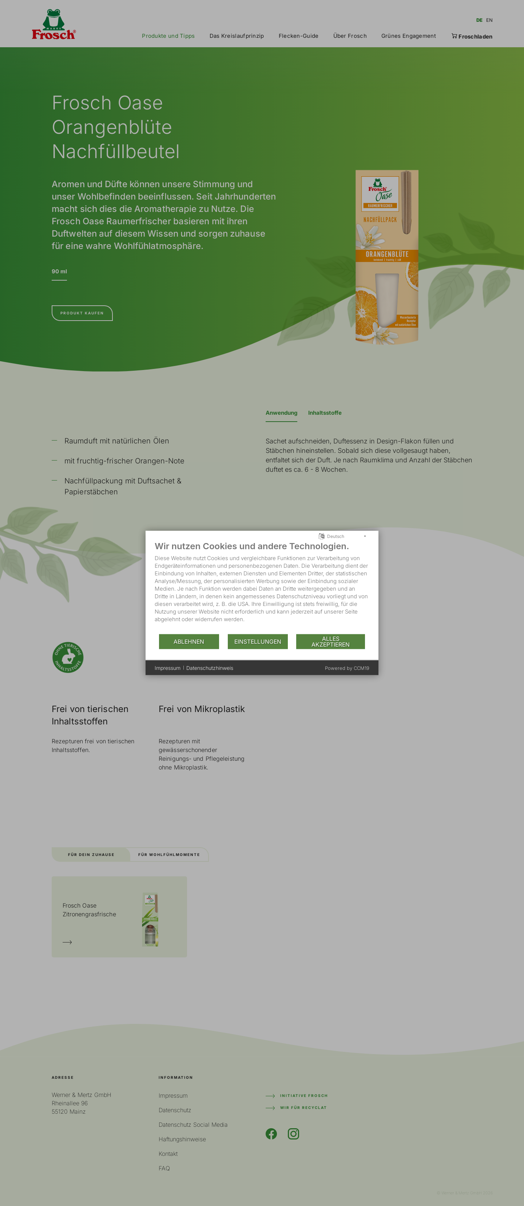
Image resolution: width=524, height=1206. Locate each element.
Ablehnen (189, 641)
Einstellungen (257, 641)
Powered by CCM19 (347, 668)
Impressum (167, 667)
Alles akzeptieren (330, 641)
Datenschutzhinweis (209, 667)
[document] (262, 587)
